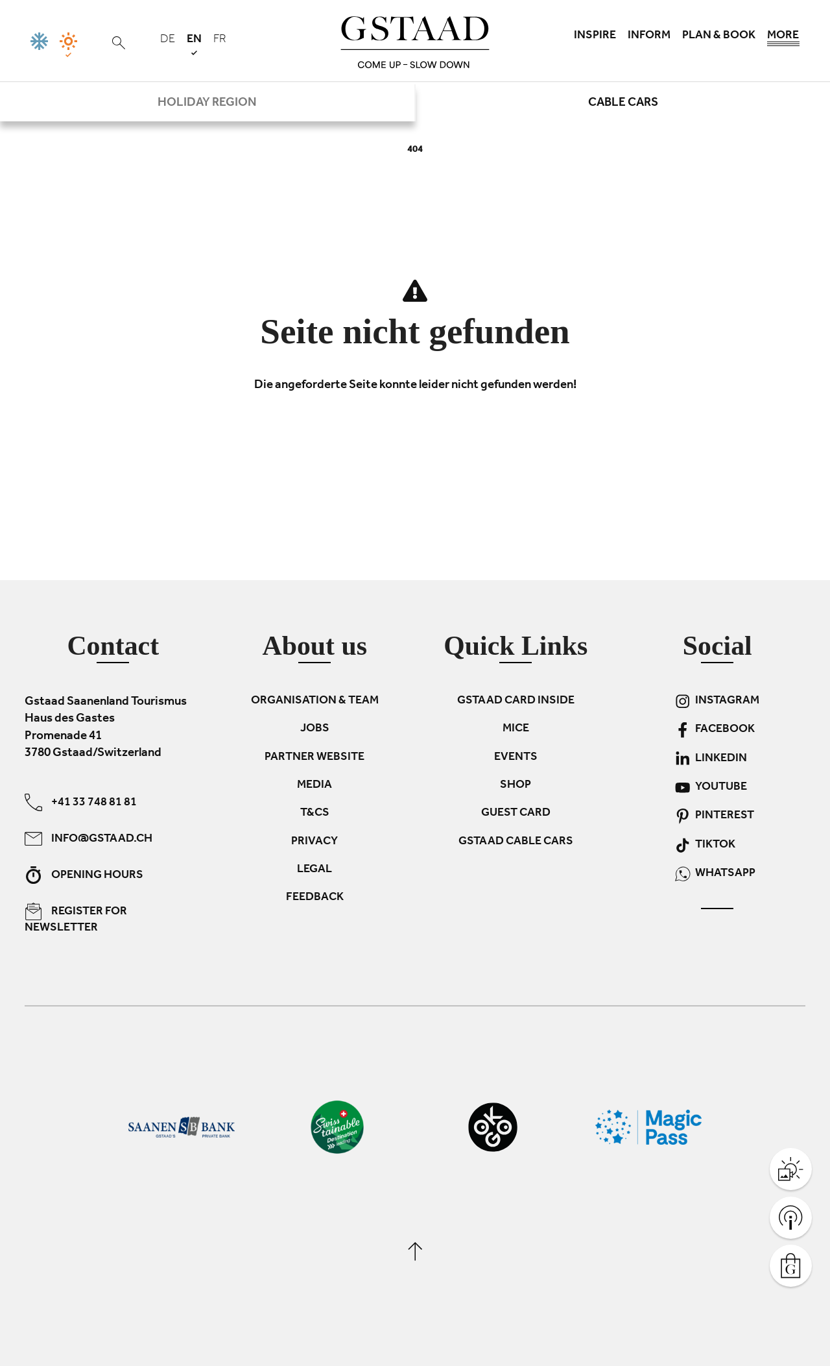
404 (415, 150)
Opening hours (84, 874)
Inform (649, 36)
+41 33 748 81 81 (81, 802)
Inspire (595, 36)
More (783, 38)
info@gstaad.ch (88, 838)
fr (219, 40)
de (167, 40)
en (194, 44)
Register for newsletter (76, 918)
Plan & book (718, 36)
